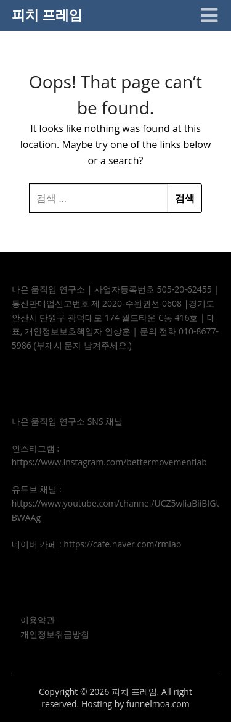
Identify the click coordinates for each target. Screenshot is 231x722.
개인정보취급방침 (54, 634)
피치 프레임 (47, 14)
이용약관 (37, 620)
